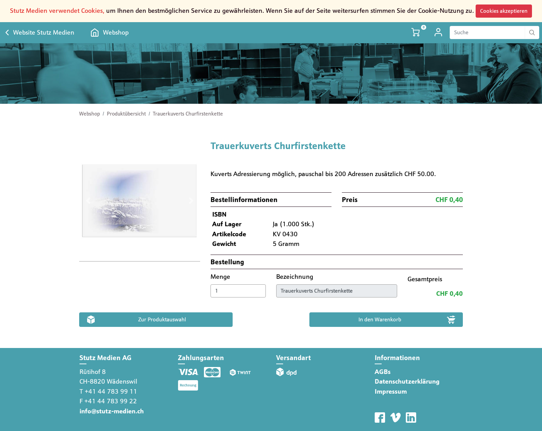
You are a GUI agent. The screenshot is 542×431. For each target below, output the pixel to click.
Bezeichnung (295, 276)
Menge (221, 276)
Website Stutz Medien (43, 32)
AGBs (383, 371)
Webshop (116, 32)
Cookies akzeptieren (503, 11)
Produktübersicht (126, 113)
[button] (88, 200)
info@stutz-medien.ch (112, 411)
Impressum (391, 391)
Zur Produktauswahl (162, 319)
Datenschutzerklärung (407, 381)
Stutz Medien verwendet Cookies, (57, 10)
